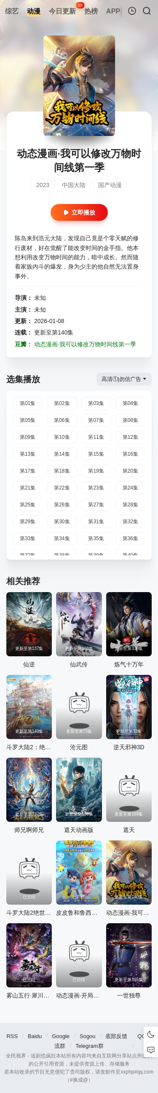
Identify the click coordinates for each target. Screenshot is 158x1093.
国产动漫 (110, 185)
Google (61, 1036)
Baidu (35, 1036)
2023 (42, 185)
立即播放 (79, 212)
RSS (12, 1036)
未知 (40, 297)
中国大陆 (74, 185)
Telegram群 (89, 1046)
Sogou (88, 1036)
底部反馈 (116, 1036)
